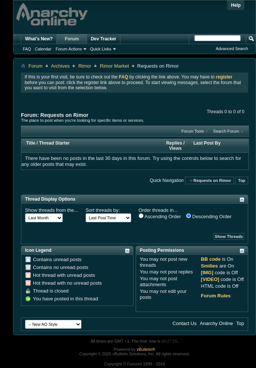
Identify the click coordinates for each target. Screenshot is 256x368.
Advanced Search (232, 48)
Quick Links (100, 49)
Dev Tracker (103, 38)
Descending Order (209, 216)
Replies (174, 143)
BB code (211, 259)
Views (175, 148)
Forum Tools (193, 131)
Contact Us (185, 323)
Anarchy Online (216, 323)
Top (241, 180)
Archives (60, 66)
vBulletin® (146, 349)
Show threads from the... (51, 210)
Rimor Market (114, 66)
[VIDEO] (210, 279)
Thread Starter (54, 143)
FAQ (27, 49)
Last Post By (207, 143)
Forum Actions (69, 49)
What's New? (39, 38)
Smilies (209, 266)
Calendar (43, 49)
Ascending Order (160, 216)
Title (30, 143)
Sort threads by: (103, 210)
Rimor (84, 66)
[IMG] (207, 272)
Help (236, 5)
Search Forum (226, 131)
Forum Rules (216, 296)
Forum (72, 38)
